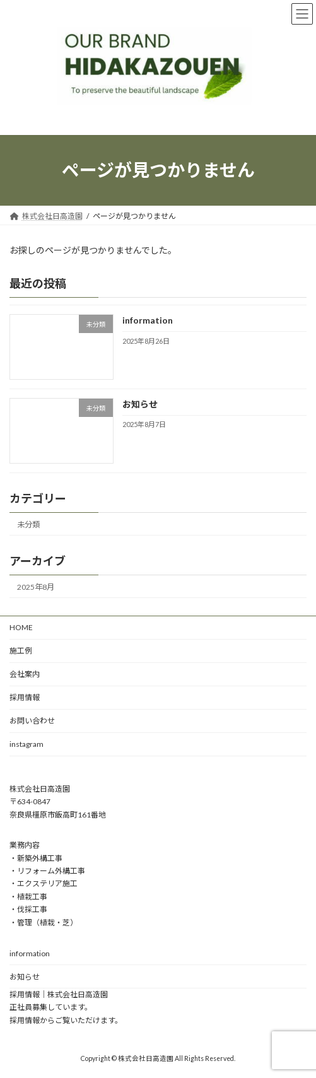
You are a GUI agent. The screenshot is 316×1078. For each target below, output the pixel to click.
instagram (26, 744)
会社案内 (24, 674)
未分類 (28, 524)
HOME (21, 627)
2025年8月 (35, 587)
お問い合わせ (32, 720)
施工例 (20, 650)
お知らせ (140, 404)
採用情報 (24, 697)
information (147, 320)
